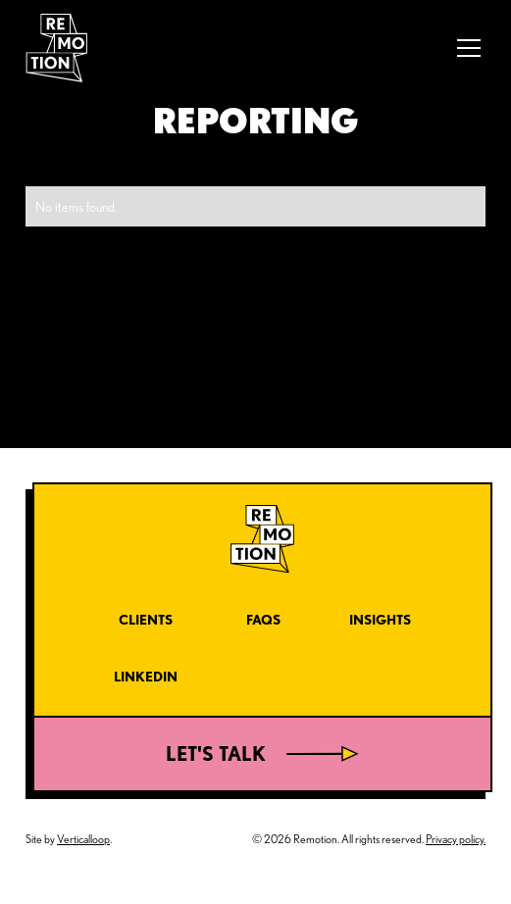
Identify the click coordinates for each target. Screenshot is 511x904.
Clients (146, 619)
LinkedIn (146, 676)
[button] (465, 48)
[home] (56, 48)
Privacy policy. (455, 838)
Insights (380, 619)
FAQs (263, 619)
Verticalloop (83, 838)
